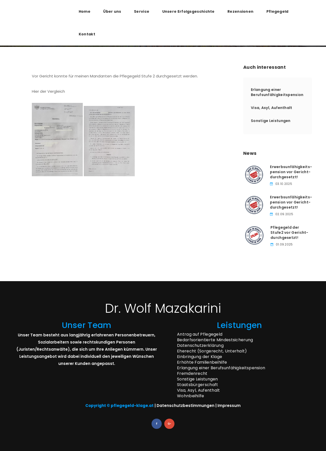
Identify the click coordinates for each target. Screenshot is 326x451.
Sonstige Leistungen (271, 120)
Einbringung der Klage (199, 357)
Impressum (229, 405)
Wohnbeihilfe (190, 396)
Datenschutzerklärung (200, 345)
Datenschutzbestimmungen (185, 405)
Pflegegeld (277, 11)
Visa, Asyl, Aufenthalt (271, 107)
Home (84, 11)
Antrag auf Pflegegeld (199, 334)
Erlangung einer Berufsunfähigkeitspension (277, 92)
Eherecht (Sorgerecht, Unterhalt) (212, 351)
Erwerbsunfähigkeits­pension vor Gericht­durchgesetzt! (291, 172)
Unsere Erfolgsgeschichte (188, 11)
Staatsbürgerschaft (197, 385)
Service (141, 11)
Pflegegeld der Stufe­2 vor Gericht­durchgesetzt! (289, 232)
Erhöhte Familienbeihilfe (202, 362)
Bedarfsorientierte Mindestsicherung (215, 340)
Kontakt (87, 34)
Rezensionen (240, 11)
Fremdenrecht (192, 373)
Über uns (112, 11)
